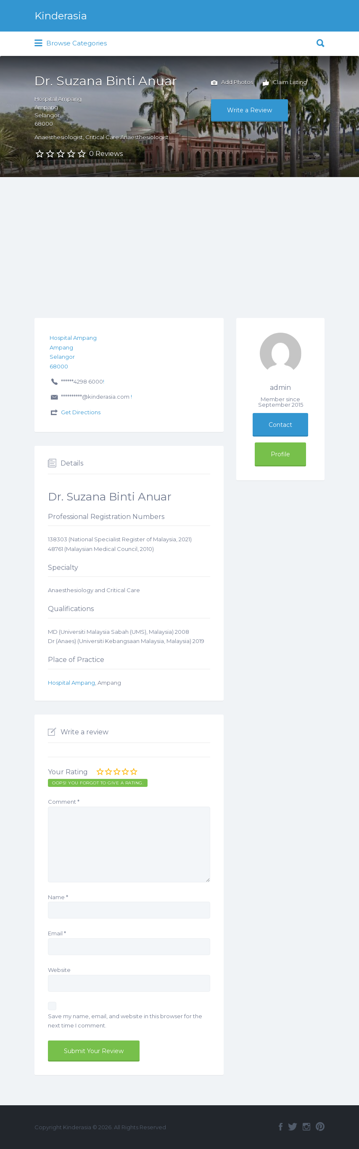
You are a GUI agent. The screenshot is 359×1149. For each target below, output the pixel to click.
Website (59, 969)
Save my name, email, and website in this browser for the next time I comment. (125, 1021)
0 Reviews (106, 154)
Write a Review (249, 110)
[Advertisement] (179, 240)
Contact (280, 425)
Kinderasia (60, 16)
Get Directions (80, 412)
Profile (280, 454)
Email (57, 933)
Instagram (306, 1127)
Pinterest (320, 1127)
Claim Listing (285, 83)
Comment (63, 801)
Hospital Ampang (71, 682)
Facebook (280, 1127)
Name (58, 897)
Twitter (292, 1127)
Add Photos (232, 83)
